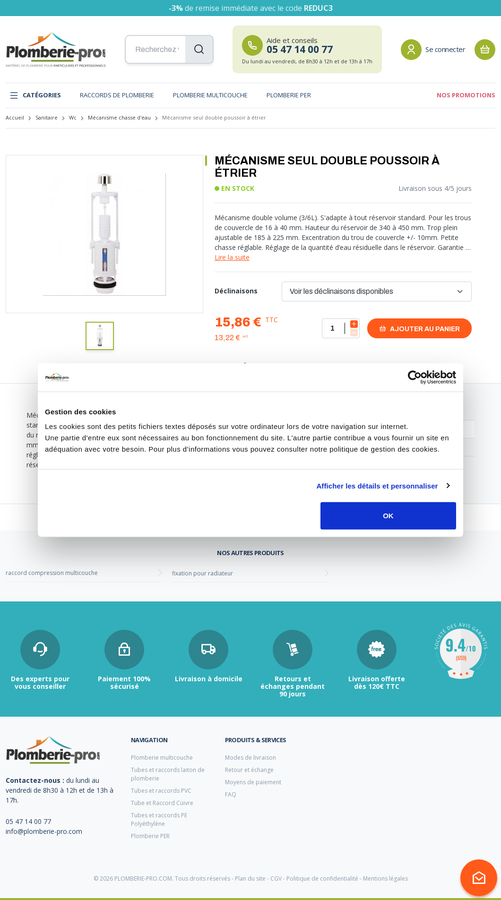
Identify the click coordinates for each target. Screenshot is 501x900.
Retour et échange (249, 770)
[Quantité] (341, 328)
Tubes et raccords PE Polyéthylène (159, 819)
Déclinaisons (236, 290)
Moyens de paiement (253, 782)
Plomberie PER (289, 95)
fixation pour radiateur (202, 573)
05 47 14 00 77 (28, 821)
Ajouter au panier (419, 329)
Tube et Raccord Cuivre (162, 803)
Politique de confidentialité (322, 878)
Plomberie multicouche (210, 95)
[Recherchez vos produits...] (169, 49)
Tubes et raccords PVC (161, 791)
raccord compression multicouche (52, 573)
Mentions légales (385, 878)
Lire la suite (232, 257)
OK (388, 516)
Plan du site (250, 878)
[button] (100, 336)
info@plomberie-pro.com (44, 831)
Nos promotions (466, 95)
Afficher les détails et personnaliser (377, 485)
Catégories (35, 95)
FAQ (230, 794)
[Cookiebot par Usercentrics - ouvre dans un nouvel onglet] (414, 377)
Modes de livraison (250, 758)
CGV (276, 878)
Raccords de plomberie (117, 95)
